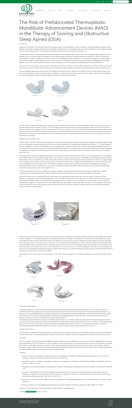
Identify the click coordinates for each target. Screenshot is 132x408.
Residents (82, 10)
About (51, 10)
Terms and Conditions (33, 402)
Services (107, 10)
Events (110, 405)
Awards (70, 10)
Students (96, 10)
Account (110, 403)
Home (111, 401)
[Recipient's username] (121, 1)
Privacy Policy (23, 402)
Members (40, 10)
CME (60, 10)
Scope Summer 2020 (31, 391)
